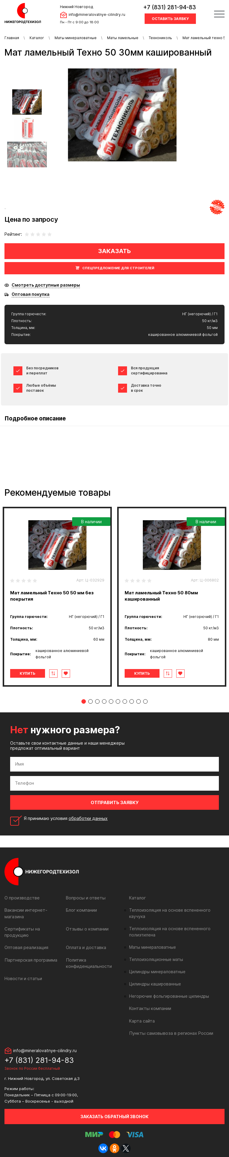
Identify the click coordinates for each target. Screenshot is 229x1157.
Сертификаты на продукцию (33, 928)
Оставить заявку (170, 18)
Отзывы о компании (86, 928)
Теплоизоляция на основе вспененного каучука (175, 910)
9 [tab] (138, 701)
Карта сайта (141, 1014)
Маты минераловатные (76, 38)
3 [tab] (97, 701)
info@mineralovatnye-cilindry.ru (97, 14)
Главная (11, 38)
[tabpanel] (57, 597)
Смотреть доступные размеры (46, 285)
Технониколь (160, 38)
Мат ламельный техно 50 (205, 38)
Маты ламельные (122, 38)
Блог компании (81, 910)
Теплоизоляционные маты (154, 953)
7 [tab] (125, 701)
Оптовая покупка (30, 294)
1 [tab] (83, 701)
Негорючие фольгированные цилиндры (167, 990)
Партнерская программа (29, 953)
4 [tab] (104, 701)
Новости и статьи (22, 971)
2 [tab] (90, 701)
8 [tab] (131, 701)
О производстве (21, 897)
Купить (29, 673)
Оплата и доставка (85, 940)
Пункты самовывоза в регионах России (170, 1026)
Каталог (37, 38)
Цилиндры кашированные (154, 977)
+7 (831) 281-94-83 (169, 7)
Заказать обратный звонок (114, 1109)
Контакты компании (149, 1002)
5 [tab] (111, 701)
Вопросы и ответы (85, 897)
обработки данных (89, 818)
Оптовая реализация (26, 940)
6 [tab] (118, 701)
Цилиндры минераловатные (156, 965)
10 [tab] (145, 701)
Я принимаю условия (66, 818)
